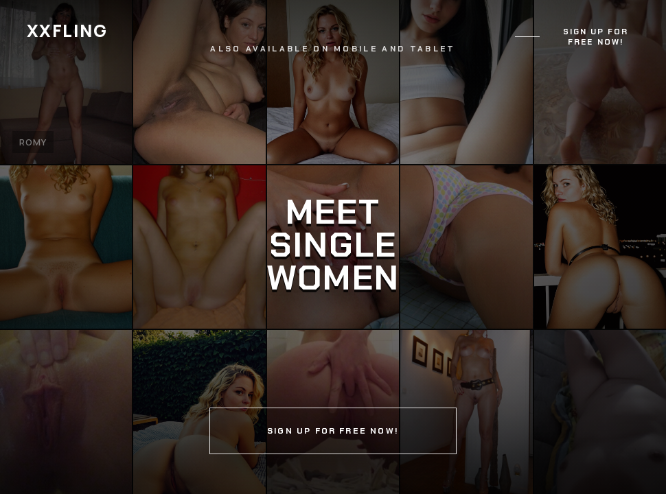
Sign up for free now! (596, 37)
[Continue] (333, 247)
